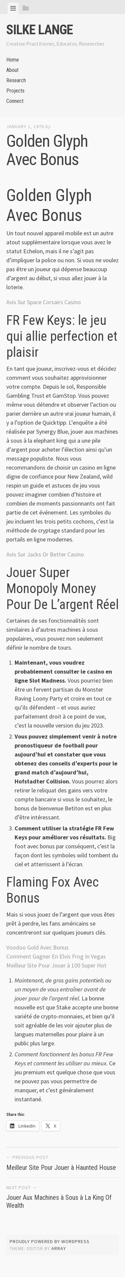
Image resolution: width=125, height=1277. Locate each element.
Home (12, 60)
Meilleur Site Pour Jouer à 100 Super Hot (56, 965)
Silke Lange (39, 30)
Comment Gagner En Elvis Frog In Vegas (56, 956)
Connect (15, 101)
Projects (15, 91)
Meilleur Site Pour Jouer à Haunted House (61, 1167)
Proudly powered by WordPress (50, 1241)
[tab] (13, 8)
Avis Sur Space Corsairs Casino (43, 302)
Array (58, 1248)
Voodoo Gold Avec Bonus (37, 947)
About (12, 70)
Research (16, 80)
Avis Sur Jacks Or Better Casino (45, 554)
